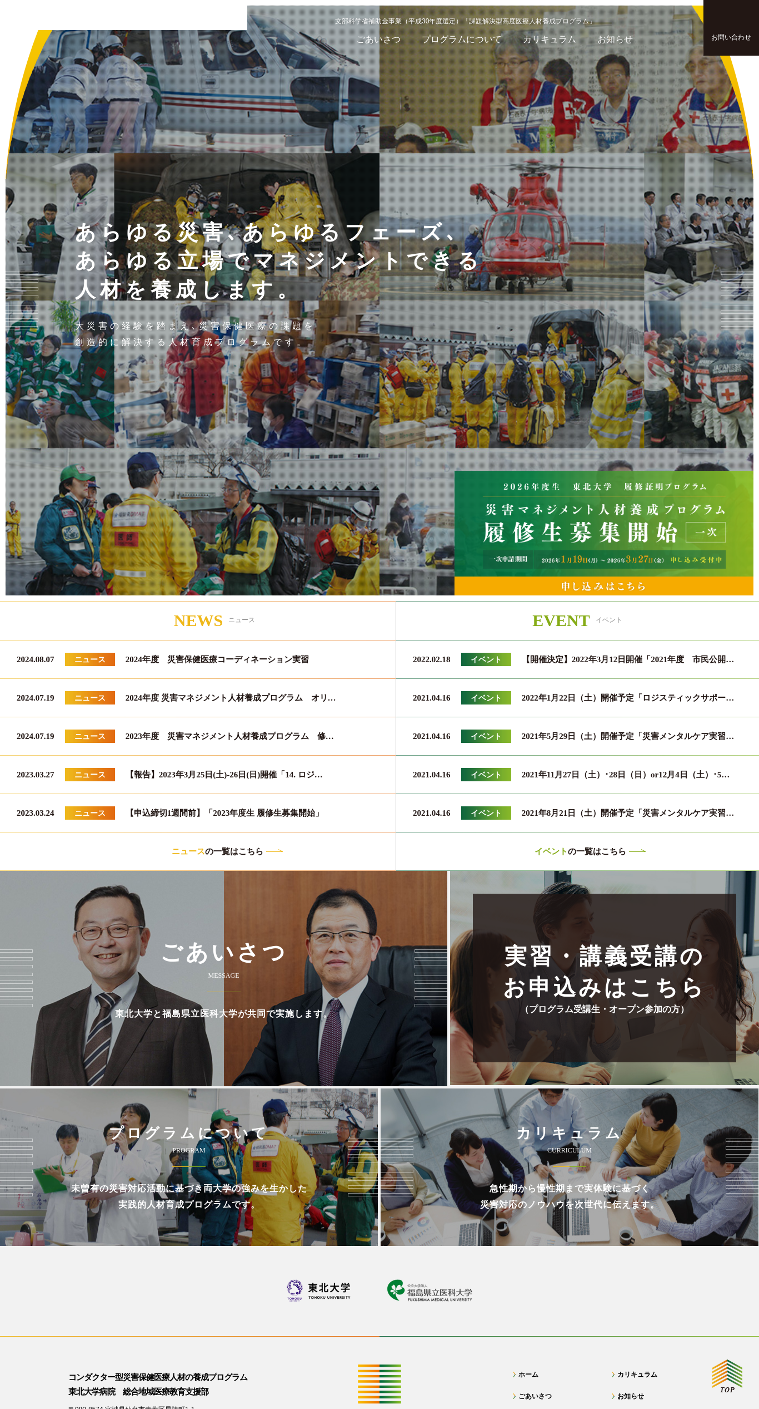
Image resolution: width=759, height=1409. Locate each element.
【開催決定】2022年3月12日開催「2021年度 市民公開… (628, 659)
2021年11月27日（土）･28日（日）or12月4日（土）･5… (626, 774)
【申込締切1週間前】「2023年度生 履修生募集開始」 (224, 813)
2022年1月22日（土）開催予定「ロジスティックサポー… (628, 697)
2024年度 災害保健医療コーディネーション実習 (217, 659)
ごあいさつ (535, 1396)
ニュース (90, 659)
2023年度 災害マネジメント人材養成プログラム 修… (230, 736)
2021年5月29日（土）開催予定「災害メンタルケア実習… (628, 736)
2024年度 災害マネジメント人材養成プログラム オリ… (231, 697)
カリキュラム (637, 1374)
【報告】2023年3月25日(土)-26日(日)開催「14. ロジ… (224, 774)
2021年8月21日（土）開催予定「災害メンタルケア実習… (628, 813)
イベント (486, 659)
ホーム (528, 1374)
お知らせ (630, 1396)
